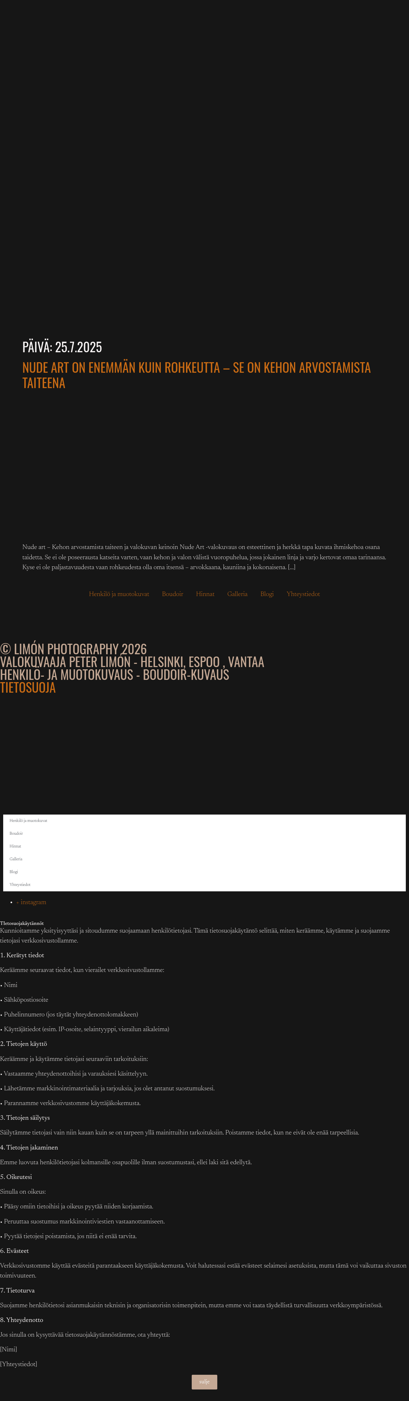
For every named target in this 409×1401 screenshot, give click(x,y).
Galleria (237, 594)
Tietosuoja (28, 687)
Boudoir (172, 594)
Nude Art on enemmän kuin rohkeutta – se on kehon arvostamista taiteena (196, 374)
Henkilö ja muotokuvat (119, 594)
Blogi (267, 594)
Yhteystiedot (303, 594)
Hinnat (205, 594)
